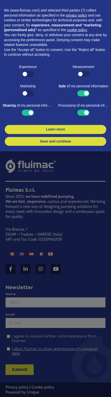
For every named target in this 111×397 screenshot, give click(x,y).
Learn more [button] (55, 129)
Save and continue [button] (55, 141)
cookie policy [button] (77, 30)
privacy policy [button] (76, 15)
